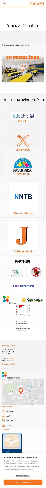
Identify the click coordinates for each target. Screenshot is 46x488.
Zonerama (7, 425)
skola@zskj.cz (11, 358)
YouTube (7, 416)
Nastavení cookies (23, 476)
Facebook (7, 411)
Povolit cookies (23, 482)
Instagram (7, 420)
